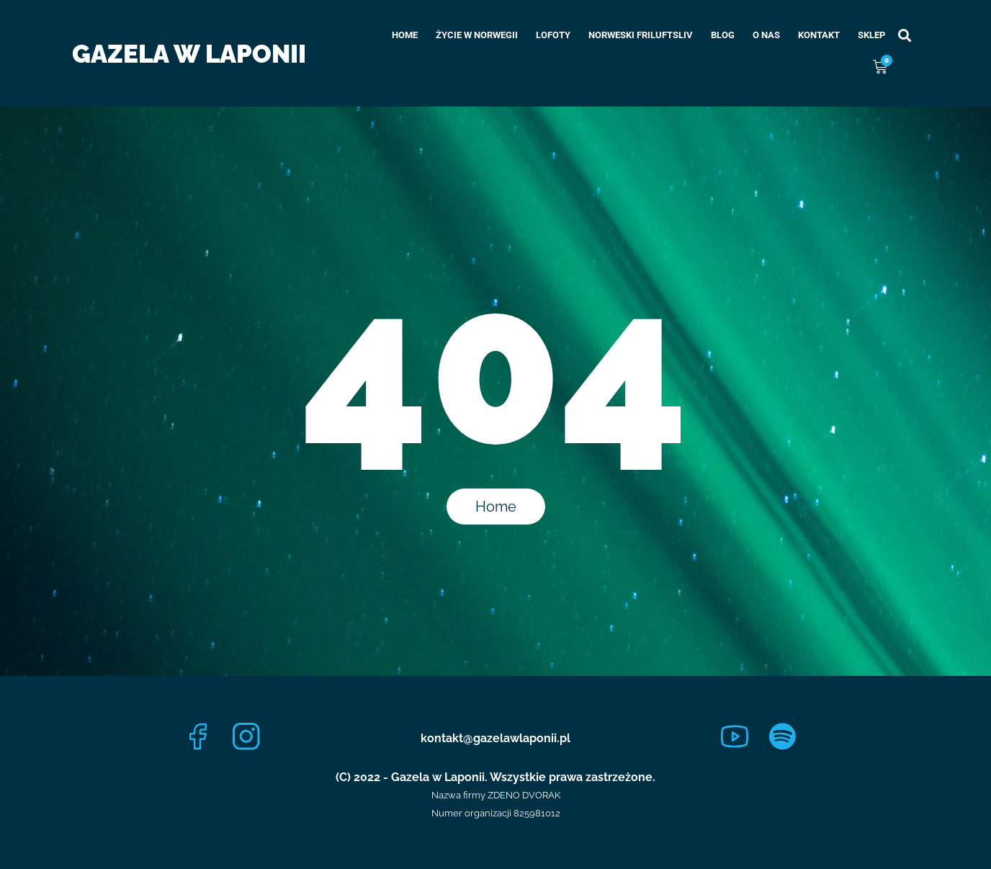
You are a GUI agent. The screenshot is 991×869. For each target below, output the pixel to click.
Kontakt (819, 35)
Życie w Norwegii (477, 35)
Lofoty (553, 35)
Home (405, 35)
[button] (904, 36)
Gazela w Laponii (189, 53)
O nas (766, 35)
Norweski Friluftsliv (640, 35)
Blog (723, 35)
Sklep (871, 35)
